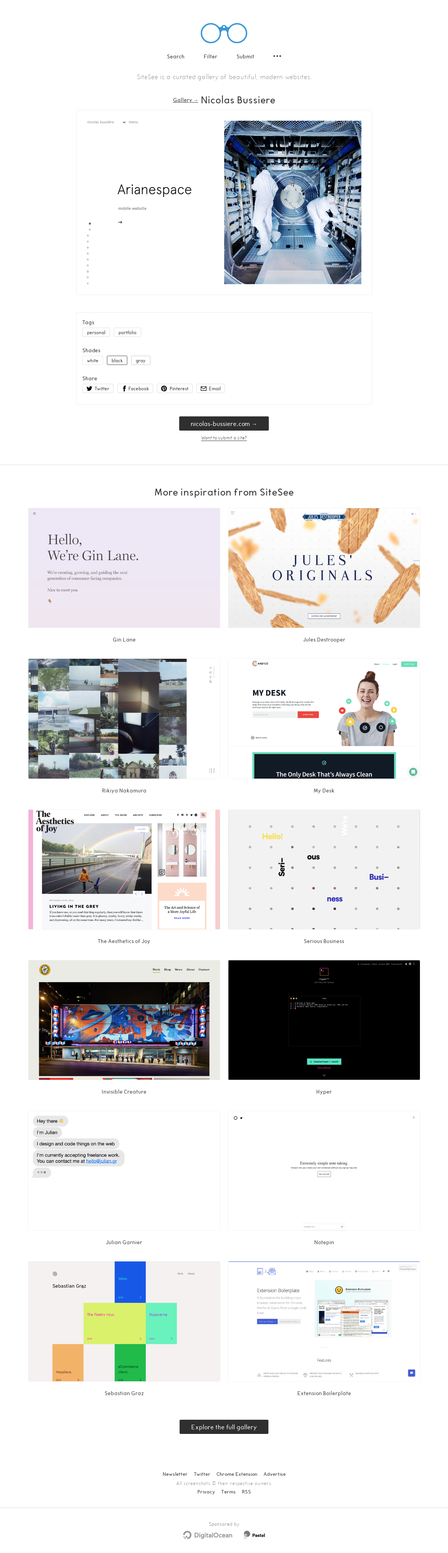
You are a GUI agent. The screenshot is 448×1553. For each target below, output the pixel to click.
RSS (246, 1491)
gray (141, 360)
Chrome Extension (237, 1473)
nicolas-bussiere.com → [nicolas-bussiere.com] (224, 423)
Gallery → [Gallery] (185, 99)
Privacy (206, 1491)
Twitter (202, 1473)
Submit (245, 56)
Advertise (274, 1473)
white (92, 360)
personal (96, 332)
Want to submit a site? (224, 437)
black (117, 360)
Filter (210, 56)
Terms (228, 1491)
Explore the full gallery (224, 1427)
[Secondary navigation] (277, 56)
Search (176, 56)
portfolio (127, 332)
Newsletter (175, 1473)
